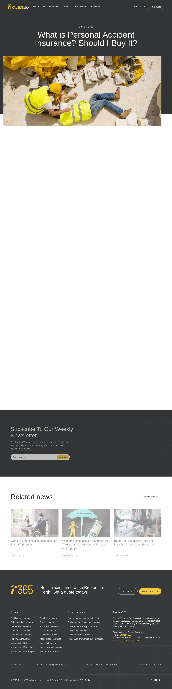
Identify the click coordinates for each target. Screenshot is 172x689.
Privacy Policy (17, 664)
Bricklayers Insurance (21, 618)
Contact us (95, 7)
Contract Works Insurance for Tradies (85, 618)
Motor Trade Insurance (50, 639)
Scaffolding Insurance (50, 618)
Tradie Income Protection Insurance (84, 622)
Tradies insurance (49, 7)
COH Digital (85, 680)
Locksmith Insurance (49, 643)
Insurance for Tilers (49, 651)
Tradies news (81, 7)
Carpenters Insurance (21, 626)
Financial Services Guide (149, 664)
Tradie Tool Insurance (78, 630)
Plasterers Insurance (49, 630)
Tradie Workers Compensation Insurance (87, 639)
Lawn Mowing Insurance (51, 647)
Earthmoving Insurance (21, 635)
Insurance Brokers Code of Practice (102, 664)
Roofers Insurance (48, 622)
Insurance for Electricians (22, 647)
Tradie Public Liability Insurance (82, 626)
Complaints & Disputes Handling (52, 664)
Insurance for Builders (21, 643)
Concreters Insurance (21, 630)
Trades (66, 7)
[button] (51, 6)
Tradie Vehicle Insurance (79, 635)
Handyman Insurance (20, 639)
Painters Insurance (48, 635)
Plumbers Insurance (49, 626)
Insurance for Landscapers (23, 651)
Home (36, 7)
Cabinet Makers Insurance (23, 622)
